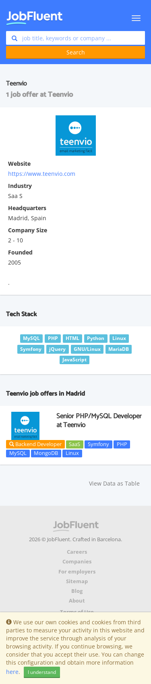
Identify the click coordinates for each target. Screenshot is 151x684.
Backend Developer (35, 444)
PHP (122, 444)
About (77, 600)
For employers (76, 571)
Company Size (27, 230)
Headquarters (27, 208)
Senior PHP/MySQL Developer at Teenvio (99, 421)
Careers (77, 551)
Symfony (98, 444)
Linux (72, 453)
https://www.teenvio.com (41, 173)
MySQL (18, 453)
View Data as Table (114, 483)
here (12, 672)
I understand (42, 672)
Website (19, 163)
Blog (77, 591)
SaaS (74, 444)
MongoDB (46, 453)
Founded (20, 252)
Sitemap (77, 581)
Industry (20, 186)
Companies (76, 561)
